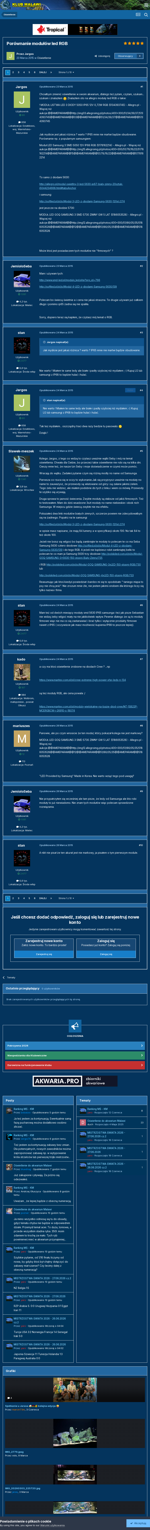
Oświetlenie (44, 57)
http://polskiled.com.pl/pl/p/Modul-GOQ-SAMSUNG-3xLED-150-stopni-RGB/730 (93, 564)
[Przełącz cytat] (44, 342)
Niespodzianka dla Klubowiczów (27, 1055)
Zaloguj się (106, 954)
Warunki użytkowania (52, 1525)
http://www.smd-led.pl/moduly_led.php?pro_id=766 (69, 280)
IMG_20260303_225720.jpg (22, 1488)
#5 (141, 450)
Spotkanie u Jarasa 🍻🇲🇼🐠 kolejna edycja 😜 (32, 1405)
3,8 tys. (22, 486)
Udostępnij (102, 55)
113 (22, 761)
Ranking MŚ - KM (24, 1109)
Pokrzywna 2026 (17, 1045)
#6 (141, 605)
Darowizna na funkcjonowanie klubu (29, 1065)
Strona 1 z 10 (66, 72)
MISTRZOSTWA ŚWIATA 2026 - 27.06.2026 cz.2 (42, 1278)
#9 (141, 791)
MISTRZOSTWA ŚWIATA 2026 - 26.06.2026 (40, 1344)
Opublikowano (49, 1112)
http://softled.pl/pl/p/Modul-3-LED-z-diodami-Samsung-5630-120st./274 (82, 201)
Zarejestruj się (44, 954)
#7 (141, 659)
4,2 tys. (22, 301)
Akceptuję (138, 1523)
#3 (141, 332)
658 (22, 122)
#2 (141, 265)
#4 (141, 390)
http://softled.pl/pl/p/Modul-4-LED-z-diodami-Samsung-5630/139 (78, 286)
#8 (141, 725)
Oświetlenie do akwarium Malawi (33, 1165)
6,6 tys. (22, 368)
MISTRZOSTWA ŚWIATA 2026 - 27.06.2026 (39, 1296)
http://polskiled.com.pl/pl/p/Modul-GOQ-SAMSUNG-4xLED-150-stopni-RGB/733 (86, 575)
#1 (142, 86)
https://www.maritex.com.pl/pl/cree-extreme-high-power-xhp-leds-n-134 (82, 679)
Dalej (42, 72)
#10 (141, 845)
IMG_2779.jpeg (14, 1451)
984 (22, 694)
